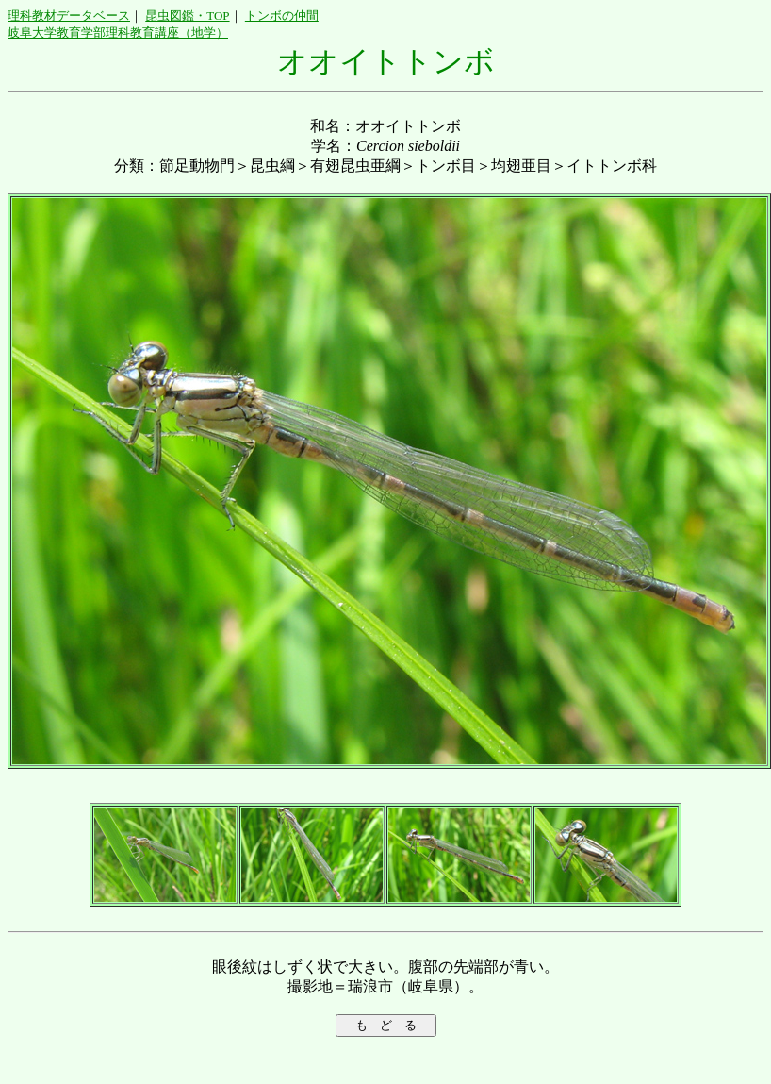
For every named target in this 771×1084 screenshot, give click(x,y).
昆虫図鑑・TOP (187, 15)
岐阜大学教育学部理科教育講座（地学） (118, 32)
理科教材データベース (69, 15)
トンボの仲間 (282, 15)
